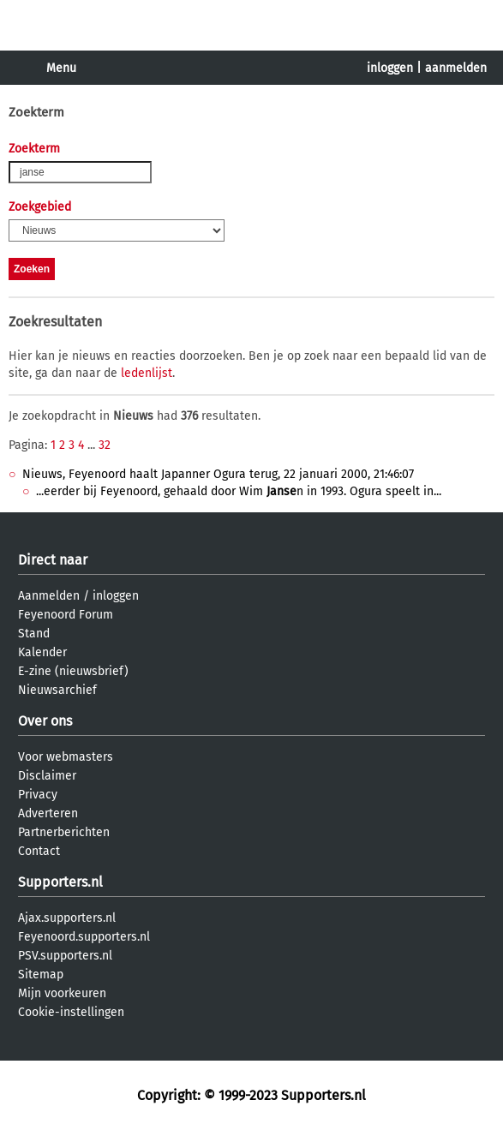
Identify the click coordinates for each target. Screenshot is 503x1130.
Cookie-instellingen (71, 1012)
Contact (39, 851)
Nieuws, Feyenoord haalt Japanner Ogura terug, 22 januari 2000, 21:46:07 (218, 474)
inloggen (390, 68)
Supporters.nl (60, 882)
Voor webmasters (65, 757)
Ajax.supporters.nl (67, 918)
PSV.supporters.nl (65, 955)
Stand (34, 633)
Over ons (45, 721)
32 (105, 445)
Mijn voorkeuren (62, 993)
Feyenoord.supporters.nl (84, 937)
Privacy (37, 794)
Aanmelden (49, 596)
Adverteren (48, 813)
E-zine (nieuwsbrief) (73, 671)
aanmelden (456, 68)
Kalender (42, 652)
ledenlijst (146, 373)
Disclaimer (47, 775)
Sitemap (40, 974)
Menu (61, 68)
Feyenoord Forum (65, 614)
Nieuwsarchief (57, 690)
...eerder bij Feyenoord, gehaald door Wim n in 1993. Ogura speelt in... (238, 491)
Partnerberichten (64, 832)
